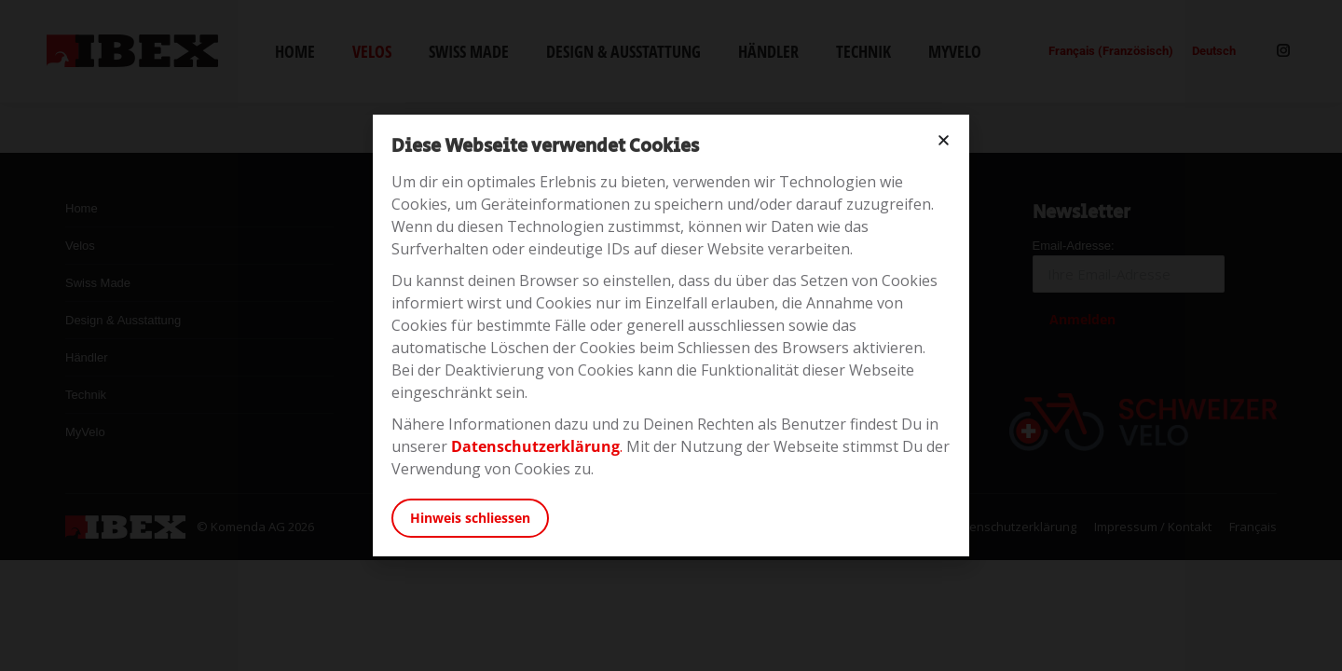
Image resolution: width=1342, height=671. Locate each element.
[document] (671, 335)
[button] (944, 140)
